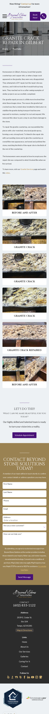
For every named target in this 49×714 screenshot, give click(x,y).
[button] (24, 200)
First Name (8, 484)
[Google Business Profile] (40, 677)
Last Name (8, 492)
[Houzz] (20, 677)
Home (24, 642)
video (8, 173)
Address (7, 517)
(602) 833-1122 (24, 605)
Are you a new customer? (14, 526)
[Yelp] (8, 677)
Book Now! (35, 16)
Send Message (24, 577)
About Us (24, 647)
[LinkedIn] (28, 677)
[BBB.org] (12, 677)
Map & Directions (24, 630)
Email (6, 509)
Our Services (24, 651)
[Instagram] (36, 677)
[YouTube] (32, 677)
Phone (6, 501)
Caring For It (24, 661)
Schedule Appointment (24, 435)
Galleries (24, 656)
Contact (24, 666)
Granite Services (27, 169)
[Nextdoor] (16, 677)
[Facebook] (24, 677)
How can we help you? (13, 534)
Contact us (26, 4)
